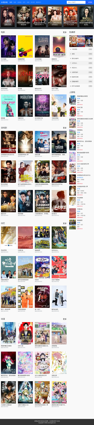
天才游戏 (3, 59)
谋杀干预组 (55, 88)
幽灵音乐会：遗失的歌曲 (8, 375)
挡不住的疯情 (76, 86)
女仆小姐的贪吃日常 (41, 375)
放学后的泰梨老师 (23, 280)
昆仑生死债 (4, 184)
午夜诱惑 (74, 49)
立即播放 (90, 49)
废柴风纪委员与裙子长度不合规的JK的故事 (59, 405)
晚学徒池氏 (55, 309)
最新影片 (38, 2)
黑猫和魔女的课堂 (6, 346)
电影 (15, 2)
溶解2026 (21, 118)
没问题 (20, 88)
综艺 (24, 2)
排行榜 (33, 2)
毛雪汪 (37, 280)
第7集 (78, 188)
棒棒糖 (3, 118)
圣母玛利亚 (4, 88)
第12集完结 (80, 177)
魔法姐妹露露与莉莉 (24, 375)
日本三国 (20, 346)
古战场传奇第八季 (23, 154)
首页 (11, 2)
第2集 (78, 98)
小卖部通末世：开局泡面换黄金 (42, 213)
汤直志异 (54, 375)
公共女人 (74, 63)
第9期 (78, 222)
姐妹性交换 (75, 77)
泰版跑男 (37, 250)
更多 (65, 32)
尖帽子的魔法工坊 (23, 405)
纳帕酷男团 (21, 59)
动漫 (28, 2)
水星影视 (4, 2)
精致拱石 (54, 59)
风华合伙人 (55, 250)
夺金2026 (4, 250)
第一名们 (37, 309)
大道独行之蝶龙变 (6, 405)
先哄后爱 (37, 154)
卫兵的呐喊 (38, 59)
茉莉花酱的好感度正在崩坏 (42, 346)
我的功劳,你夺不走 (57, 184)
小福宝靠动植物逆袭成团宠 (42, 184)
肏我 (73, 54)
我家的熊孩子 (5, 280)
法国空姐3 (75, 72)
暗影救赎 (20, 213)
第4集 (78, 166)
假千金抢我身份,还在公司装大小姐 (25, 184)
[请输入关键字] (76, 2)
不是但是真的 (22, 309)
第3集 (78, 109)
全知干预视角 (56, 280)
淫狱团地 (54, 346)
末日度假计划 (39, 118)
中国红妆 (20, 250)
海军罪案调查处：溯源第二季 (59, 154)
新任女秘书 (75, 58)
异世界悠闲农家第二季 (41, 405)
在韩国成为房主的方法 (7, 154)
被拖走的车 (38, 88)
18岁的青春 (55, 118)
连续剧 (19, 2)
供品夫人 (74, 67)
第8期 (78, 200)
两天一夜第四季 (5, 309)
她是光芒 (3, 213)
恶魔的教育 (75, 81)
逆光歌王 (54, 213)
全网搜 (90, 2)
